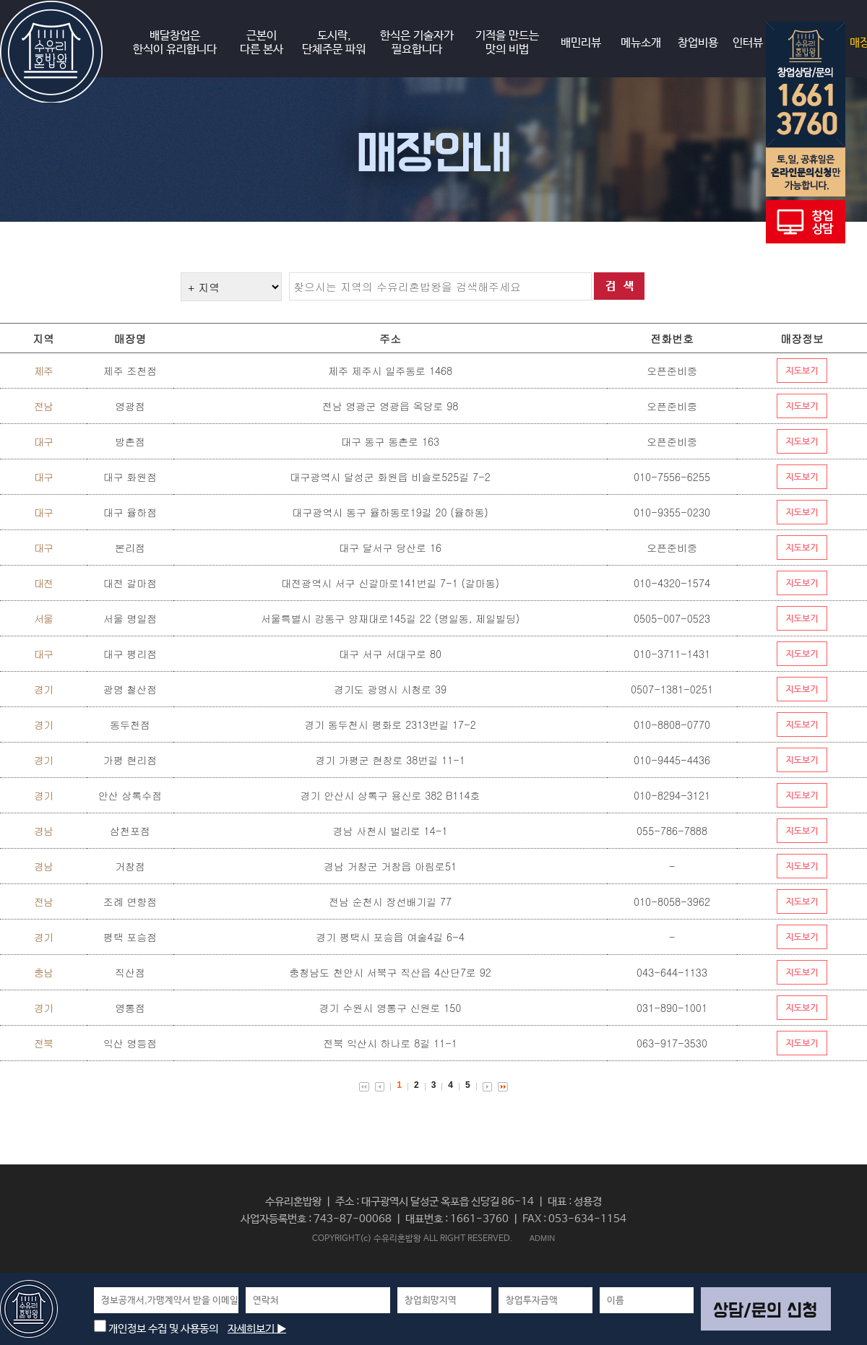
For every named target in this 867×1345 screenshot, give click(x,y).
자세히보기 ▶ (257, 1329)
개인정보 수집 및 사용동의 (156, 1329)
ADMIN (542, 1238)
